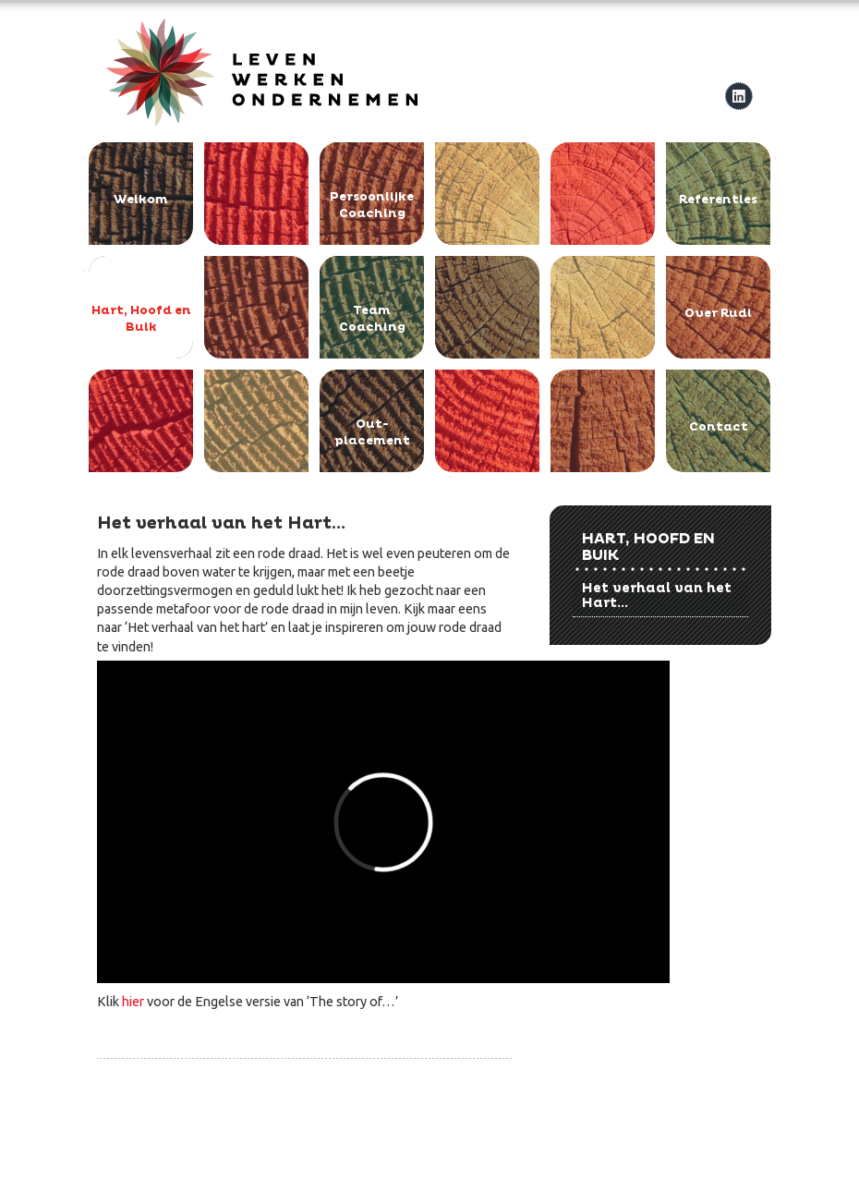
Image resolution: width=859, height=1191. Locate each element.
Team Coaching (372, 318)
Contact (718, 426)
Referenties (718, 199)
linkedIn (738, 96)
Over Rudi (718, 313)
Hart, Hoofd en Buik (141, 318)
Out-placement (372, 432)
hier (133, 1001)
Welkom (141, 199)
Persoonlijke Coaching (372, 205)
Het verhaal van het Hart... (657, 595)
